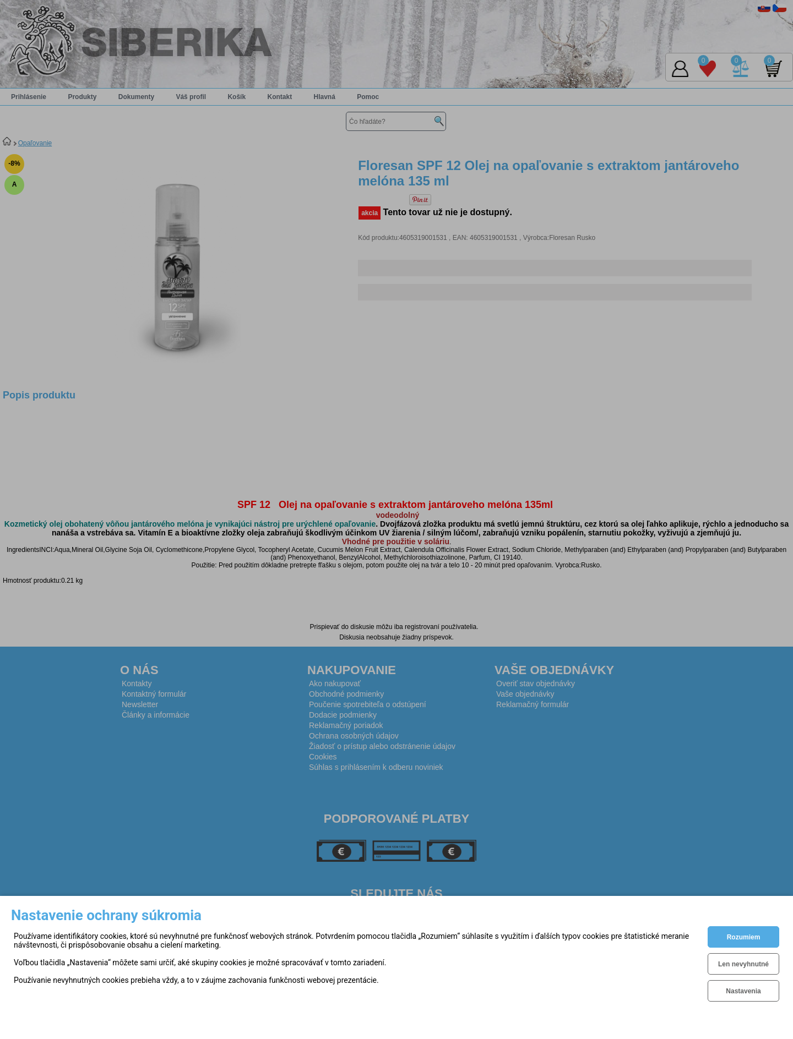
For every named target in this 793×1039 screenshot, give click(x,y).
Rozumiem (744, 937)
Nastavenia (743, 991)
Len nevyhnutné (743, 964)
